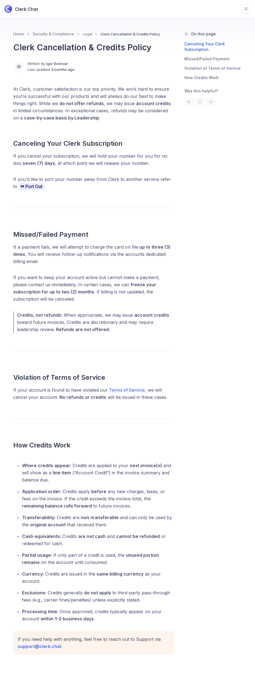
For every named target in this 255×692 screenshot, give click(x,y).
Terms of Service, (127, 390)
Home (18, 34)
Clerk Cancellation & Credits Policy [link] (130, 34)
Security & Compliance (53, 34)
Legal (87, 34)
